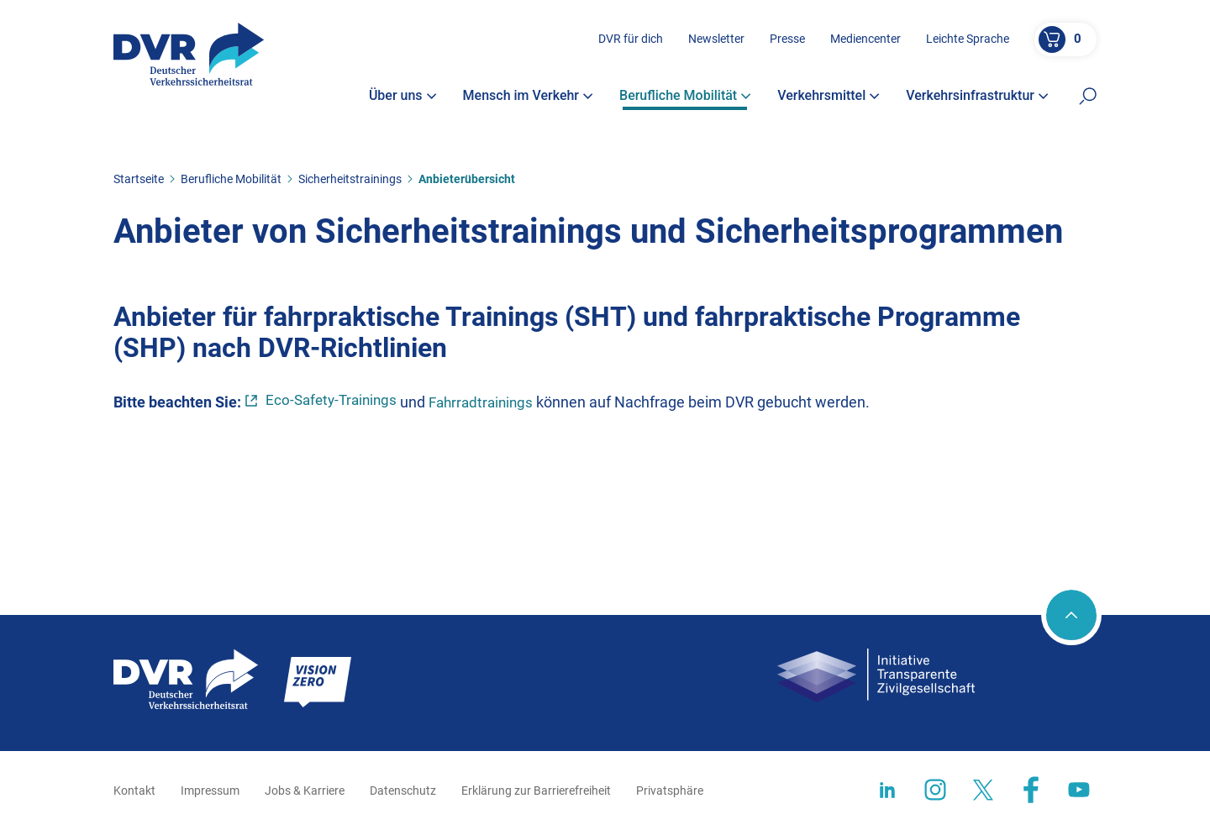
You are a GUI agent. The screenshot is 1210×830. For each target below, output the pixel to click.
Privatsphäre (669, 790)
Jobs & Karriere (305, 790)
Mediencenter (865, 41)
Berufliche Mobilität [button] (685, 99)
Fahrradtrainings (490, 402)
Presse (787, 41)
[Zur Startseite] (190, 57)
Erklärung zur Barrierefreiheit (536, 790)
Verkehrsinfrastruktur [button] (977, 99)
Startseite (138, 179)
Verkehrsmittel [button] (828, 99)
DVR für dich (630, 41)
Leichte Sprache (967, 41)
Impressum (210, 790)
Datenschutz (403, 790)
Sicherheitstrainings (350, 179)
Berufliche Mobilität (231, 179)
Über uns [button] (403, 99)
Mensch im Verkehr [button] (528, 99)
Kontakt (134, 790)
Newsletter (716, 41)
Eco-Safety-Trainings (334, 401)
